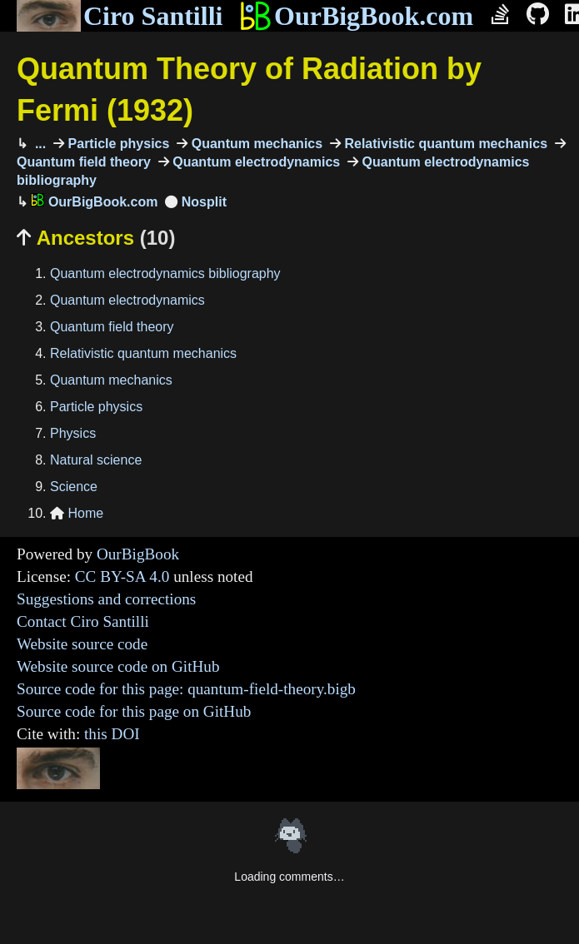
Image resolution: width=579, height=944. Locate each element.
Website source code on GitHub (118, 666)
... (38, 144)
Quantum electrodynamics (254, 162)
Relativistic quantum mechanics (444, 144)
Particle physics (116, 144)
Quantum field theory (112, 327)
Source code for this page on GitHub (134, 711)
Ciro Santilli (119, 16)
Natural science (96, 460)
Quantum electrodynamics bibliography (165, 273)
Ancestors (96, 237)
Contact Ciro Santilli (83, 621)
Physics (73, 433)
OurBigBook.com (356, 16)
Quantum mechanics (254, 144)
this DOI (112, 734)
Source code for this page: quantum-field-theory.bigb (186, 689)
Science (73, 486)
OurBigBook (138, 554)
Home (76, 513)
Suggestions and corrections (106, 599)
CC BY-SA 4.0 (122, 576)
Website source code (82, 644)
